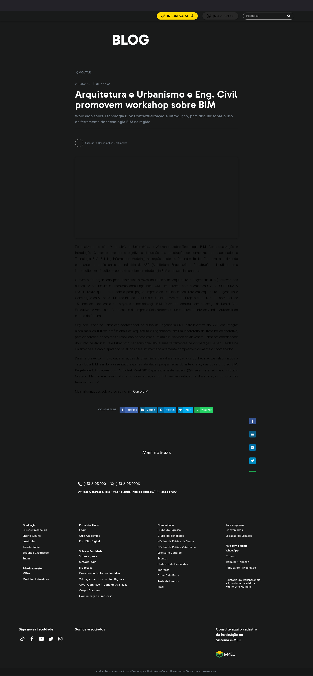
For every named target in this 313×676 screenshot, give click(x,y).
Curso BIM (140, 391)
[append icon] (288, 16)
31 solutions (115, 671)
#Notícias (103, 84)
